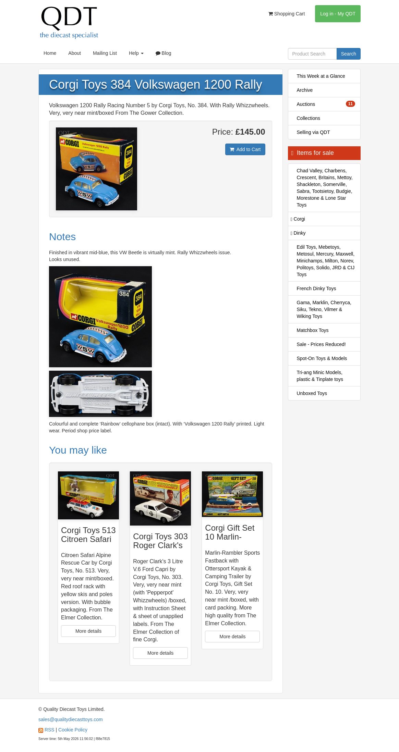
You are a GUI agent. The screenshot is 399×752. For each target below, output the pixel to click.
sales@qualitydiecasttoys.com (70, 719)
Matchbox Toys (313, 330)
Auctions (326, 104)
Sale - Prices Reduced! (321, 344)
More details (88, 631)
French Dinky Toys (316, 288)
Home (50, 53)
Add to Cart (245, 149)
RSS (50, 729)
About (74, 53)
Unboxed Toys (312, 393)
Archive (305, 90)
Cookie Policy (72, 729)
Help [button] (136, 53)
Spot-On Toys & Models (322, 358)
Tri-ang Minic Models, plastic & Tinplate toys (320, 376)
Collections (308, 118)
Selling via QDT (313, 132)
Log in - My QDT (337, 13)
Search (348, 54)
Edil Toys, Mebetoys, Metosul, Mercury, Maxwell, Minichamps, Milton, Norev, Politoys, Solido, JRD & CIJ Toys (326, 260)
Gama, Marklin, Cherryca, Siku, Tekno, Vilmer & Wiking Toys (324, 309)
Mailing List (105, 53)
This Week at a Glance (321, 76)
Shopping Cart (286, 13)
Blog (163, 53)
